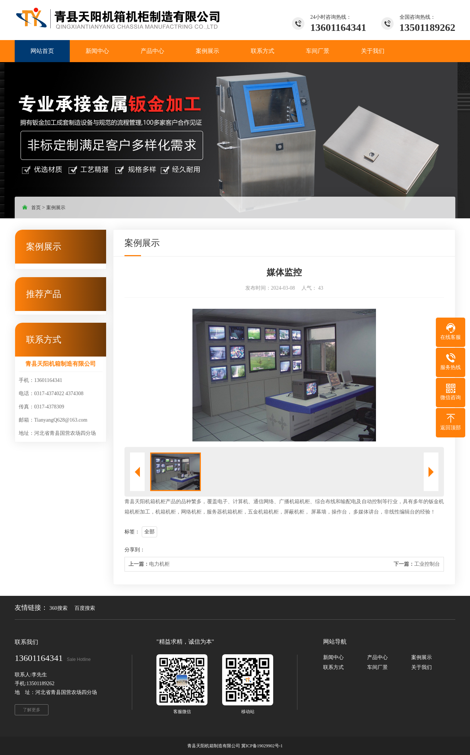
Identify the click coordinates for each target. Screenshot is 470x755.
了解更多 (31, 709)
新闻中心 (333, 657)
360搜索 (59, 608)
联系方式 (333, 667)
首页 (36, 207)
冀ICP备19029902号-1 (262, 745)
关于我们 (421, 667)
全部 (149, 531)
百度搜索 (85, 608)
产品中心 (377, 657)
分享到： (134, 549)
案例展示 (55, 207)
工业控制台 (417, 564)
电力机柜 (149, 564)
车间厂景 (377, 667)
